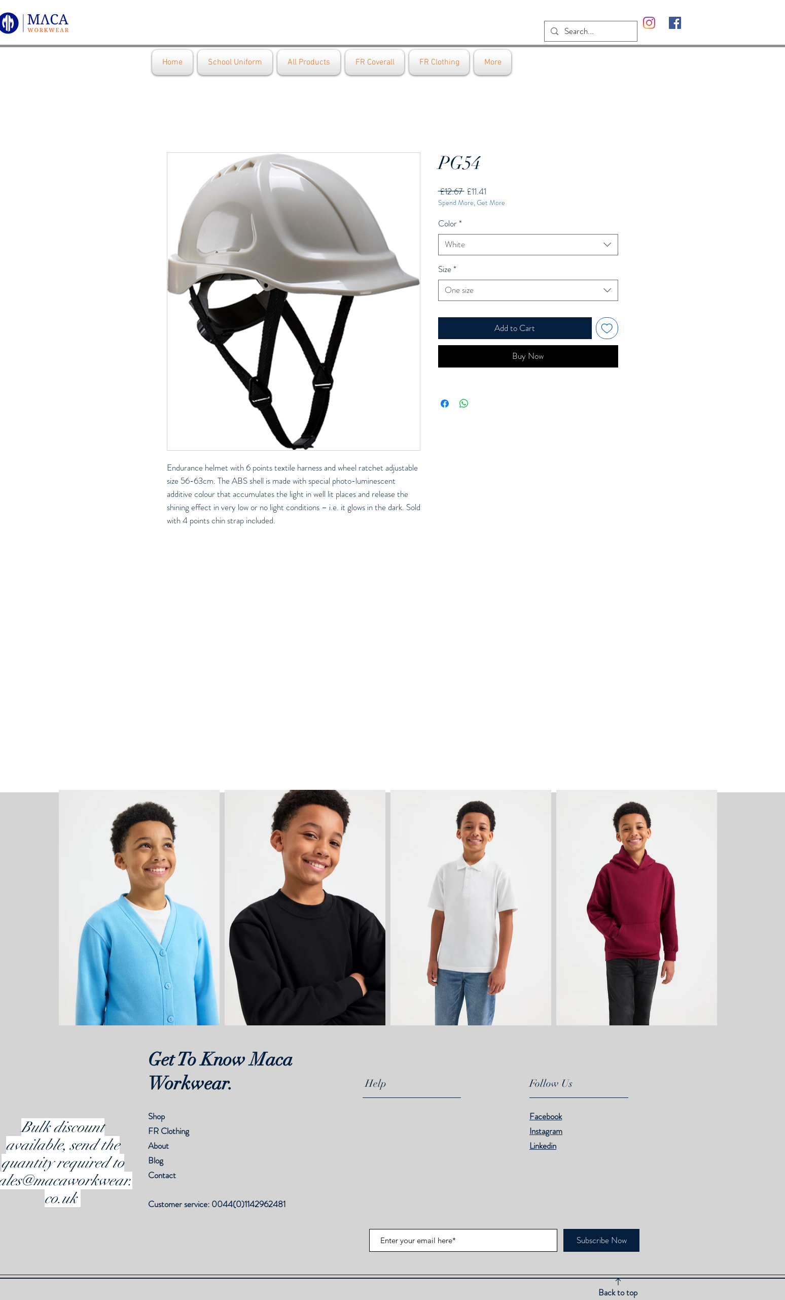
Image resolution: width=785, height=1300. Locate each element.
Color (450, 223)
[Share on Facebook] (445, 403)
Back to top (617, 1292)
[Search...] (590, 31)
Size (447, 269)
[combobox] (528, 244)
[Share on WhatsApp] (464, 403)
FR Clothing (168, 1131)
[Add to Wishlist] (607, 328)
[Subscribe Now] (601, 1240)
